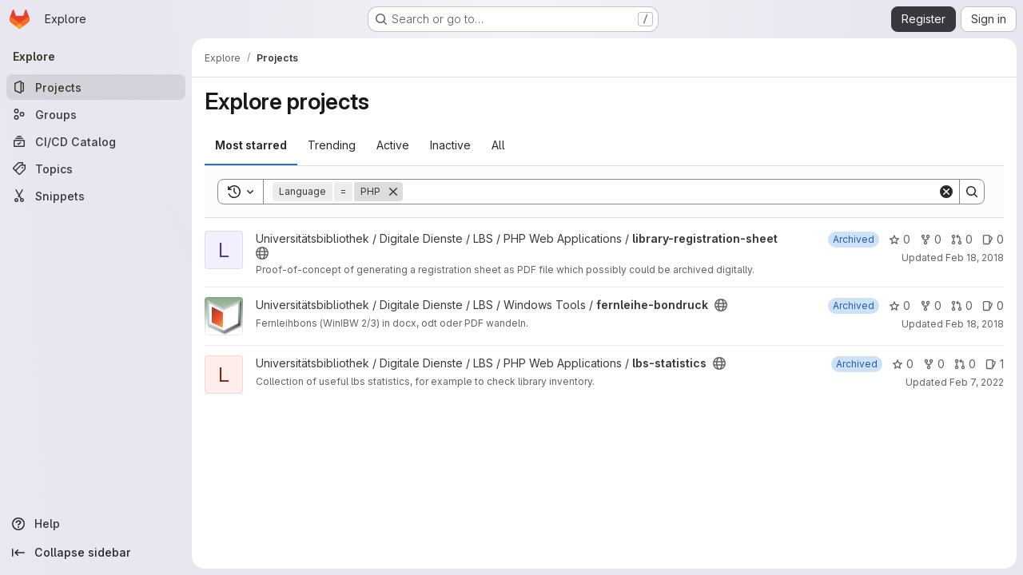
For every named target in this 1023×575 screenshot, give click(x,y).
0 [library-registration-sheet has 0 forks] (930, 239)
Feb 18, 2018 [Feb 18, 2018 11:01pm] (974, 324)
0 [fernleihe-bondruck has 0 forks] (930, 305)
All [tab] (498, 145)
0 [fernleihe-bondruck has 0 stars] (899, 305)
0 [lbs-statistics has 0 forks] (934, 364)
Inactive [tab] (450, 145)
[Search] (670, 191)
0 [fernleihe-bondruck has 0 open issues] (993, 305)
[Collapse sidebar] (95, 552)
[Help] (95, 524)
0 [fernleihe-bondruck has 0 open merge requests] (962, 305)
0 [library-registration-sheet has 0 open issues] (993, 239)
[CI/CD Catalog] (95, 141)
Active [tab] (392, 145)
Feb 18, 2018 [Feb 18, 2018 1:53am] (974, 258)
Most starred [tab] (251, 145)
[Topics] (95, 168)
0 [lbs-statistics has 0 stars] (903, 364)
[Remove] (393, 191)
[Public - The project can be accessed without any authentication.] (262, 253)
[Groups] (95, 114)
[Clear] (946, 191)
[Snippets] (95, 195)
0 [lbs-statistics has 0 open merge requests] (965, 364)
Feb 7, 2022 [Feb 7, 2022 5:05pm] (976, 382)
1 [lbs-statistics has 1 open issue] (994, 364)
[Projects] (95, 87)
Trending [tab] (332, 145)
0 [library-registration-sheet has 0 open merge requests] (962, 239)
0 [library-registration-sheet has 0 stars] (899, 239)
